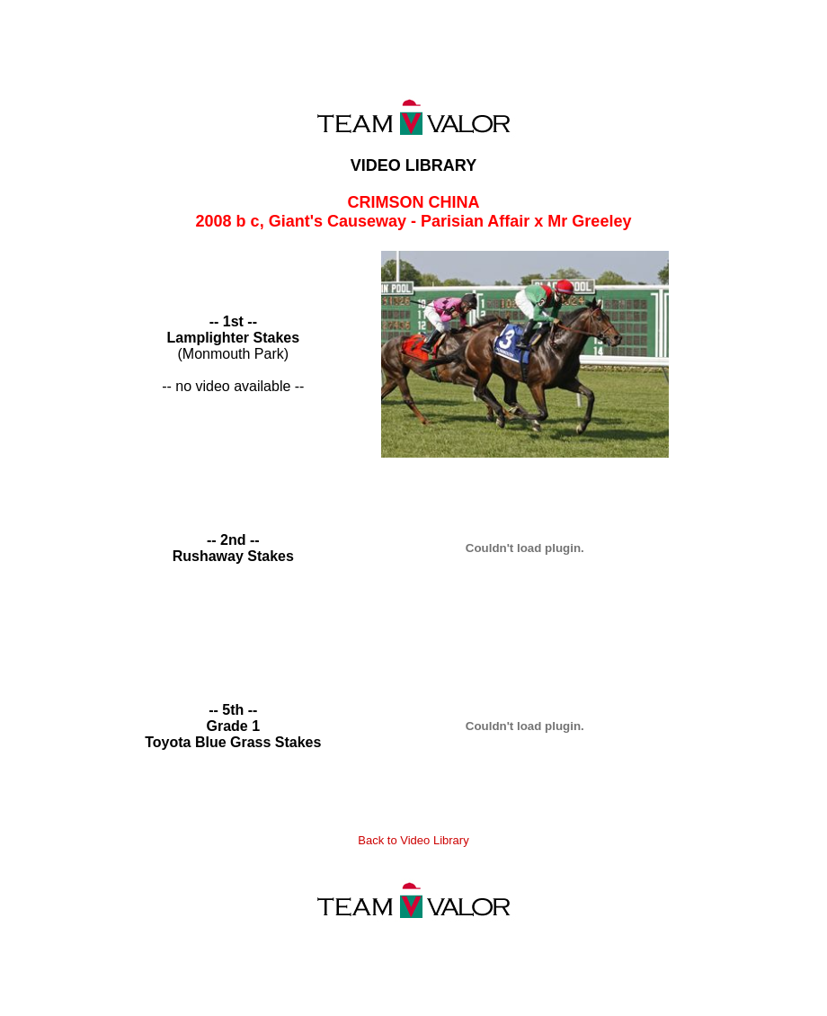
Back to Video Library (413, 840)
